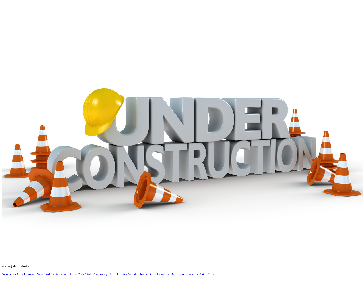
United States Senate (122, 274)
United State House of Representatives (165, 274)
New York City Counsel (19, 274)
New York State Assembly (88, 274)
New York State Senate (53, 274)
